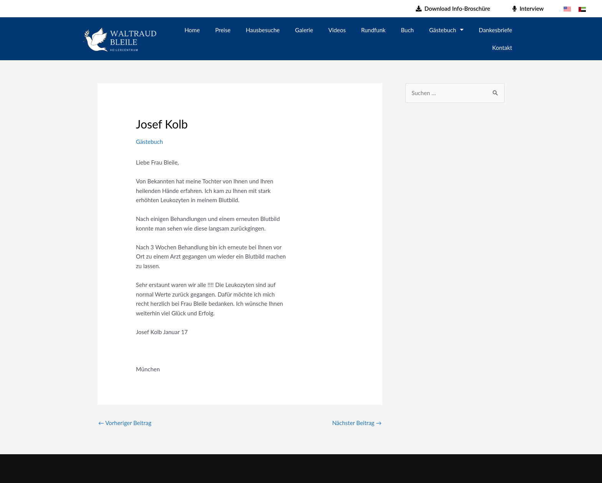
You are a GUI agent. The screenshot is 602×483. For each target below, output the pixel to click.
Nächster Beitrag (357, 422)
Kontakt (502, 47)
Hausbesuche (263, 29)
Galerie (304, 29)
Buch (407, 29)
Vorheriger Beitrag (124, 422)
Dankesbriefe (495, 29)
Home (192, 29)
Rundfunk (373, 29)
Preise (222, 29)
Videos (337, 29)
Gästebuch (446, 29)
